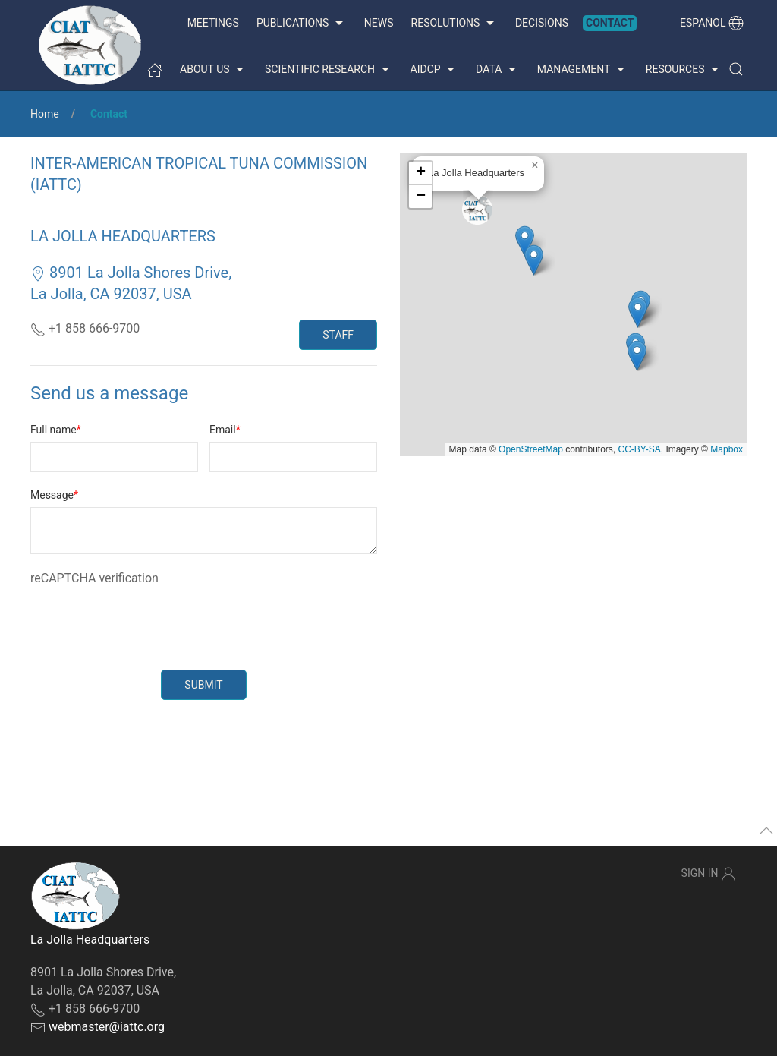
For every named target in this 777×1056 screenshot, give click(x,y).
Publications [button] (301, 23)
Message (52, 495)
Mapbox (726, 449)
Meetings (213, 23)
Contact (610, 23)
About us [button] (213, 69)
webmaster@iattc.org (107, 1027)
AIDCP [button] (435, 69)
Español (712, 22)
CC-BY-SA (639, 449)
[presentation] (145, 617)
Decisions (541, 23)
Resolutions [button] (454, 23)
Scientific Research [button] (328, 69)
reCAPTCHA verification (94, 578)
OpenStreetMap (531, 449)
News (379, 23)
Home (44, 114)
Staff (338, 335)
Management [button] (582, 69)
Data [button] (498, 69)
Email (222, 430)
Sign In (708, 873)
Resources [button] (684, 69)
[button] (736, 69)
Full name (53, 430)
